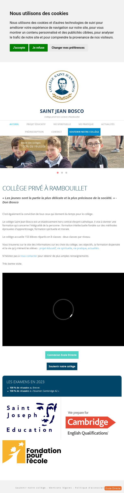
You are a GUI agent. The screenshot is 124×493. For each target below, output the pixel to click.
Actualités (107, 124)
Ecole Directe (113, 488)
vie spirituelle (64, 248)
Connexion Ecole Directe (62, 355)
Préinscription (34, 131)
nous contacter (28, 256)
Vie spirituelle (62, 124)
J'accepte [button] (19, 47)
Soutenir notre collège (84, 131)
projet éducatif (47, 248)
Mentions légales (60, 487)
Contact (56, 131)
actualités (93, 248)
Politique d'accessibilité (91, 487)
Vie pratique (86, 124)
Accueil (14, 124)
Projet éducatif (36, 124)
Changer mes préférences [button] (68, 47)
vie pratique (80, 248)
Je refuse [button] (38, 47)
